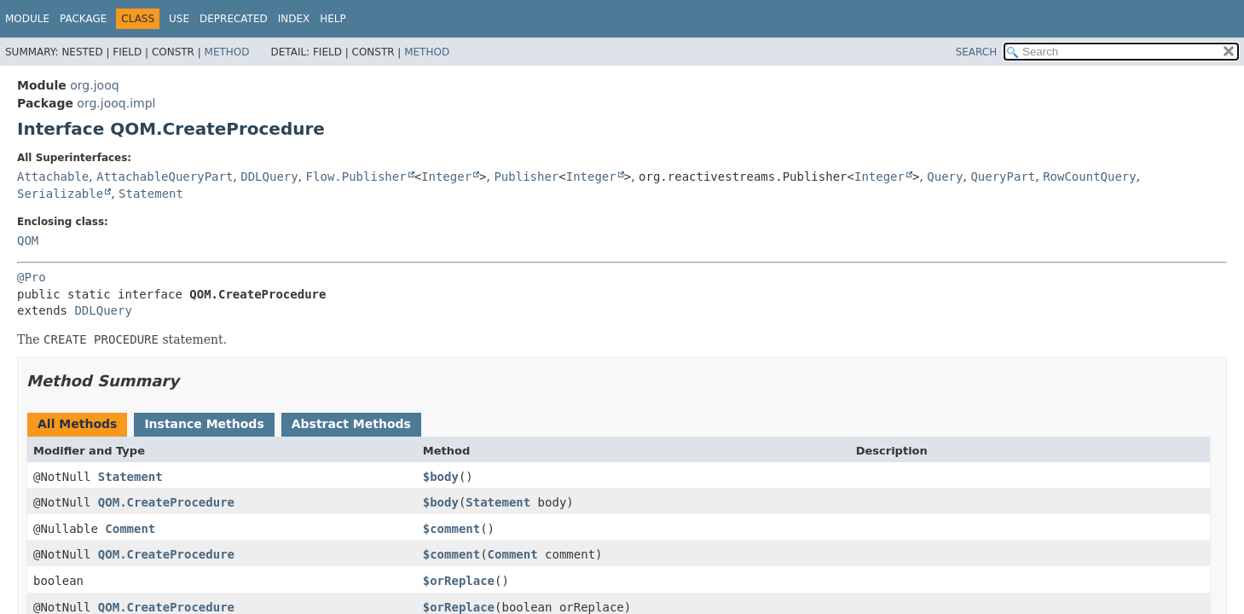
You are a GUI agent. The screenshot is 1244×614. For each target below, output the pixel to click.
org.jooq (94, 85)
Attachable (53, 176)
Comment (130, 529)
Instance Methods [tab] (203, 424)
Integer (446, 176)
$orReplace (459, 581)
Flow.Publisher (356, 176)
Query (945, 176)
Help (333, 19)
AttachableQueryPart (164, 176)
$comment (451, 529)
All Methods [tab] (77, 424)
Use (179, 19)
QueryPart (1002, 176)
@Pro (31, 277)
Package (83, 19)
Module (27, 19)
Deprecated (234, 19)
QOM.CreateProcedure (166, 502)
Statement (151, 193)
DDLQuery (269, 176)
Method (227, 52)
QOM (27, 240)
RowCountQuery (1090, 176)
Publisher (526, 176)
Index (294, 19)
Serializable (60, 193)
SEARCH (977, 52)
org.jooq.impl (116, 103)
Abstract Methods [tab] (351, 424)
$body (441, 477)
